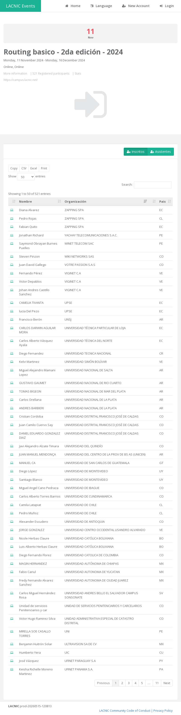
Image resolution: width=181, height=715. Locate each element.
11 (157, 683)
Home (72, 6)
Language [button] (101, 6)
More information (15, 73)
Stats (78, 73)
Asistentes (160, 151)
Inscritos (135, 151)
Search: (147, 184)
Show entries (26, 176)
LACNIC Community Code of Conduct (124, 710)
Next (167, 683)
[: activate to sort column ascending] (12, 201)
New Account (136, 6)
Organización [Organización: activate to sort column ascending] (75, 201)
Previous (103, 683)
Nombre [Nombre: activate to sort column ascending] (25, 201)
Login (167, 6)
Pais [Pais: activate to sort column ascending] (162, 201)
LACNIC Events (20, 6)
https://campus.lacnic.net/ (21, 80)
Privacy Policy (163, 710)
